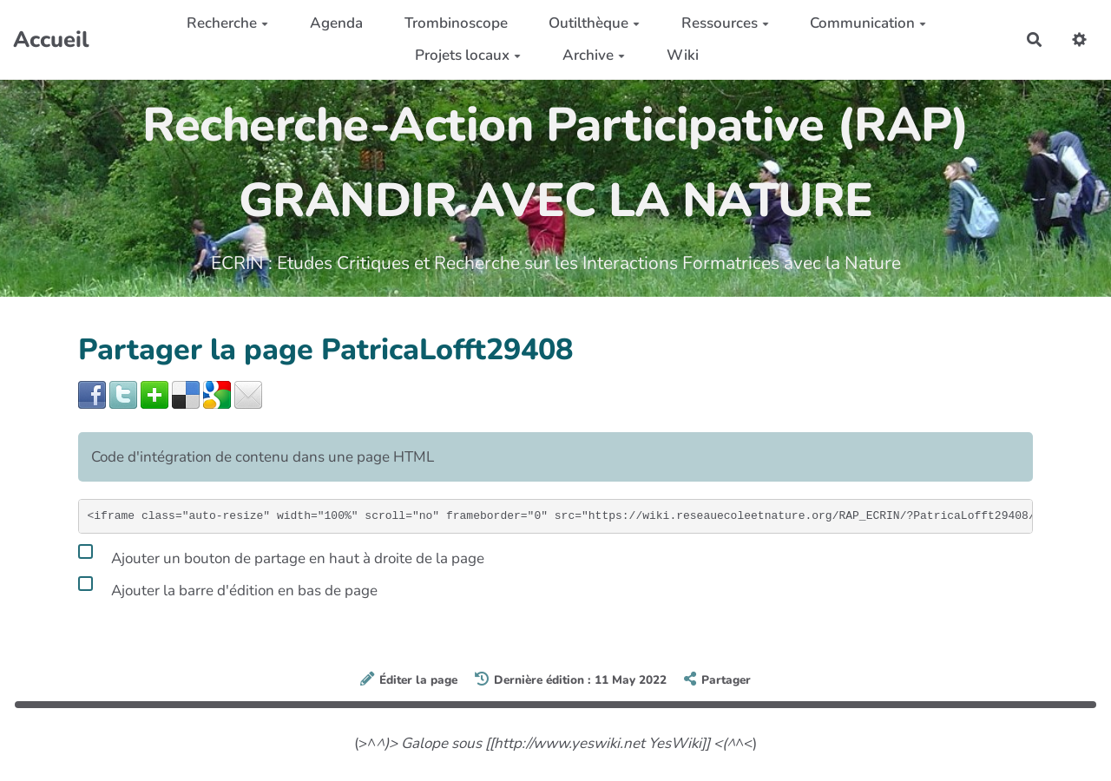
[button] (1079, 39)
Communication (868, 23)
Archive (593, 55)
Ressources (725, 23)
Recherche (227, 23)
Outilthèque (594, 23)
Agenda (336, 23)
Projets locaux (468, 55)
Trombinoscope (456, 23)
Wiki (683, 55)
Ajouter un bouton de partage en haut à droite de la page (281, 555)
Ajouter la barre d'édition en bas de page (228, 587)
